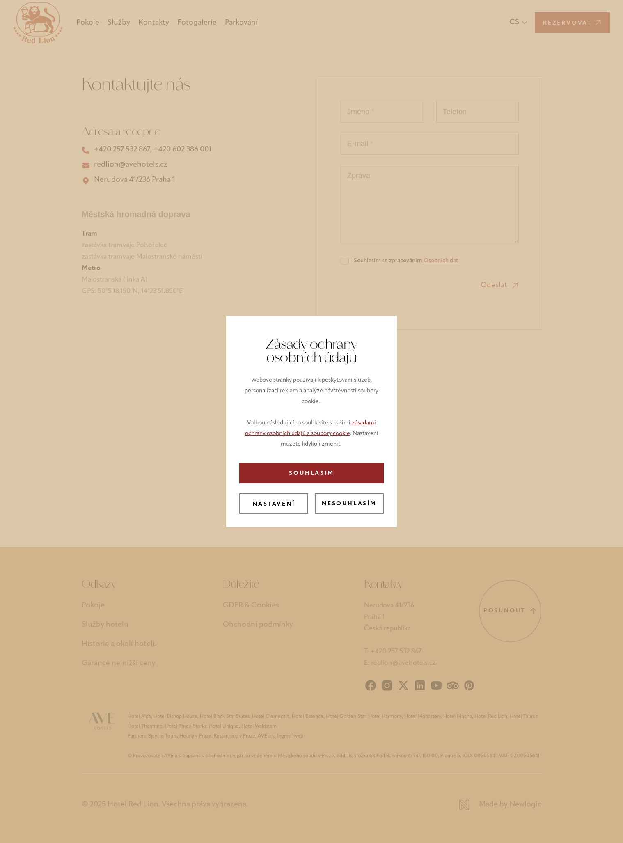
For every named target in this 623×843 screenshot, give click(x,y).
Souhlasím (311, 473)
